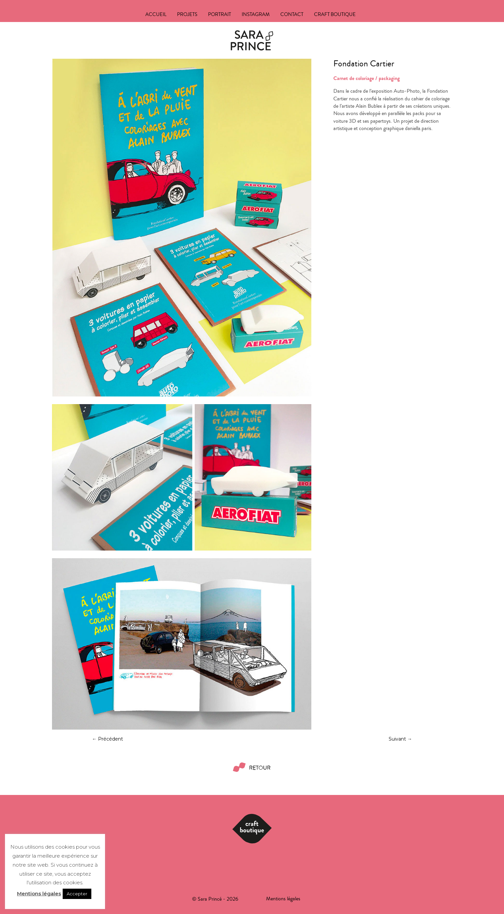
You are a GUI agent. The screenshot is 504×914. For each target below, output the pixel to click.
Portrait (219, 15)
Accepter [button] (77, 893)
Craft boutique (335, 15)
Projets (187, 15)
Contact (291, 15)
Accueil (155, 15)
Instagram (256, 15)
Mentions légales (39, 893)
